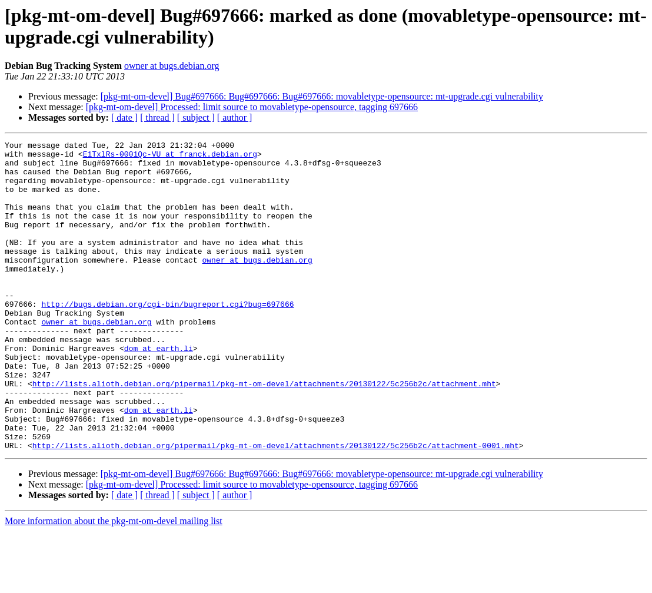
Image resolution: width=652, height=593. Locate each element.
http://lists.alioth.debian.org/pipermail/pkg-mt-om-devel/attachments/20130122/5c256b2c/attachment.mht (264, 433)
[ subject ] (196, 117)
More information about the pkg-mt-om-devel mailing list (113, 583)
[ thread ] (157, 117)
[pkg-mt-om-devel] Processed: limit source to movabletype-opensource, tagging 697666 (252, 107)
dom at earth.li (158, 390)
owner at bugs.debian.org (171, 66)
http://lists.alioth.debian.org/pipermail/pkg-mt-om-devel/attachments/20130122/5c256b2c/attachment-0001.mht (275, 507)
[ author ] (234, 117)
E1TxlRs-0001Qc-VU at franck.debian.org (170, 157)
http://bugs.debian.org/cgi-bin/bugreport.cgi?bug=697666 (167, 337)
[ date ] (124, 117)
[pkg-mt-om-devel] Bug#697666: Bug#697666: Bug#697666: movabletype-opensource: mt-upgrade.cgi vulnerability (322, 96)
